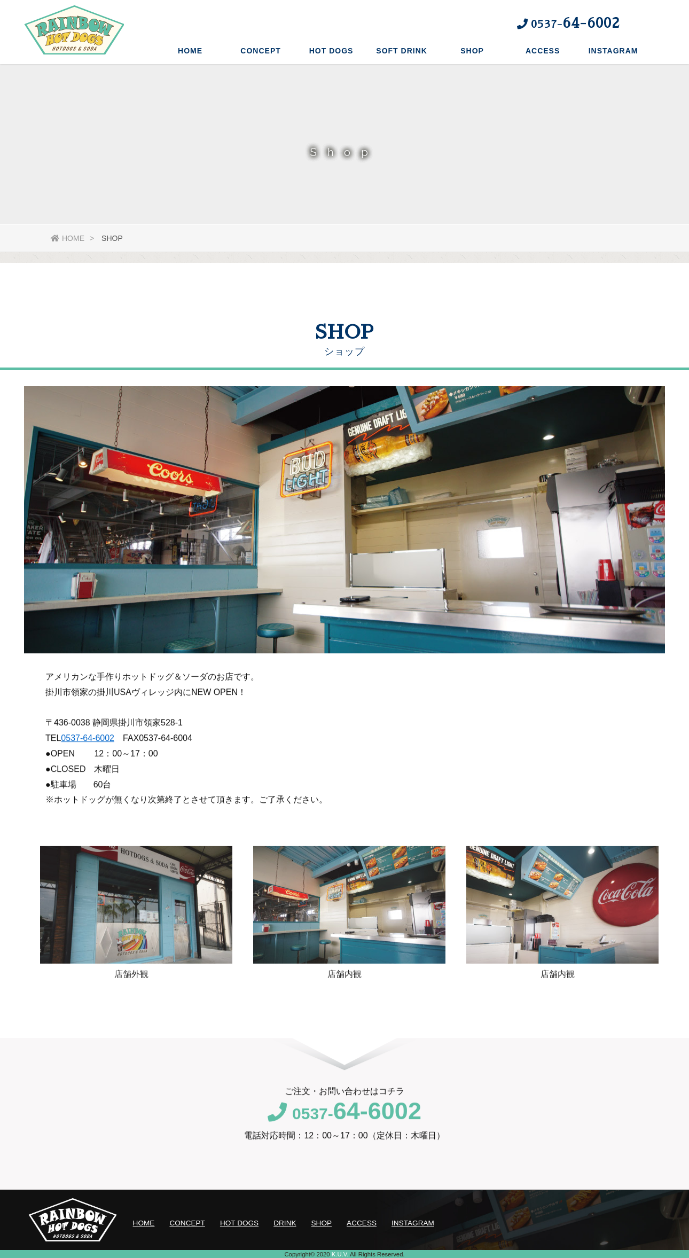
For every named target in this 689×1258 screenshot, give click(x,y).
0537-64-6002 (87, 748)
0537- (344, 1124)
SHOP (472, 50)
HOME (190, 50)
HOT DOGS (331, 50)
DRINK (284, 1223)
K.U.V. (340, 1254)
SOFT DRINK (401, 50)
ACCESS (543, 50)
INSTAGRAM (613, 50)
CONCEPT (260, 50)
